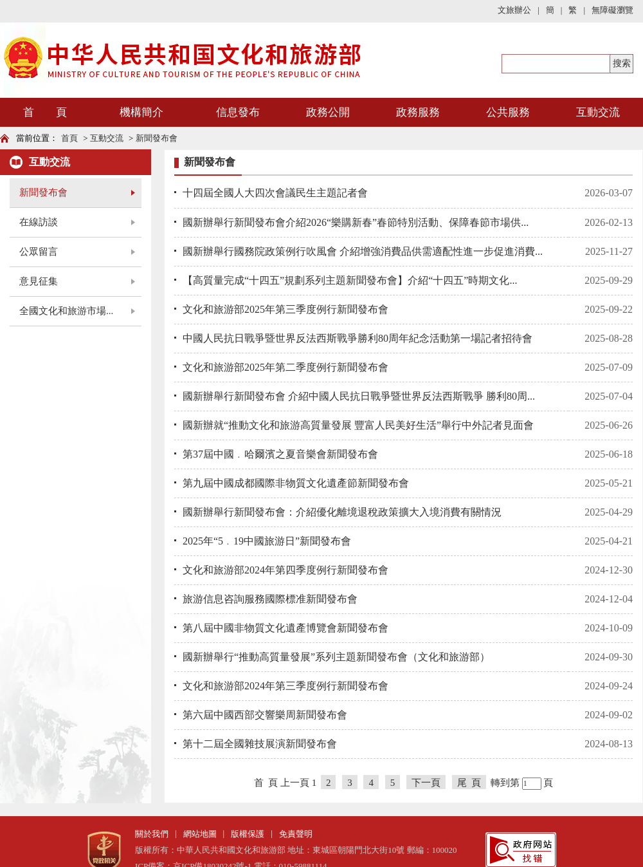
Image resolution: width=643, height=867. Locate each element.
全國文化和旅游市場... (66, 311)
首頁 (69, 138)
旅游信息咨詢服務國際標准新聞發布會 (270, 598)
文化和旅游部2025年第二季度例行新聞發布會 (285, 367)
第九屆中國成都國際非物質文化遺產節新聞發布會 (296, 483)
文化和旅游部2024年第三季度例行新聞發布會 (285, 685)
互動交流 (598, 112)
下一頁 (426, 783)
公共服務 (508, 112)
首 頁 (45, 112)
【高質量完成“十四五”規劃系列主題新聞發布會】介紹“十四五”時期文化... (350, 280)
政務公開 (328, 112)
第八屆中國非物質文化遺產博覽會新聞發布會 (285, 627)
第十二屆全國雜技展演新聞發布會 (260, 743)
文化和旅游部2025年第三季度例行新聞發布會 (285, 309)
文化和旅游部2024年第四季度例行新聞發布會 (285, 569)
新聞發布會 (156, 138)
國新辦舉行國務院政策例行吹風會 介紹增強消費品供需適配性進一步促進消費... (363, 251)
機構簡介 (141, 112)
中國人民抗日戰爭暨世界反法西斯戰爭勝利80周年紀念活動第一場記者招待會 (357, 338)
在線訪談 (38, 222)
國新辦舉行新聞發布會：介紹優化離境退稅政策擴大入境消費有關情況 (342, 512)
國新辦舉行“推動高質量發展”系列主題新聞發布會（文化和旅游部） (336, 656)
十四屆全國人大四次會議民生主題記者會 (275, 192)
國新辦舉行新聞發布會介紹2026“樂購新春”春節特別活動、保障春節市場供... (356, 222)
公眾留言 (38, 252)
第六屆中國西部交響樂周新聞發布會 (265, 714)
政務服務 (418, 112)
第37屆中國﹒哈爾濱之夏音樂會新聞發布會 (280, 454)
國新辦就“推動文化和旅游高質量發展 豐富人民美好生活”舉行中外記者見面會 (358, 425)
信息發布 (238, 112)
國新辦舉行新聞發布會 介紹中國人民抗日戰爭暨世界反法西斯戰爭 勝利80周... (359, 396)
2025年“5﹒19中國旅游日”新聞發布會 (267, 541)
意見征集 (38, 281)
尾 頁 (469, 783)
